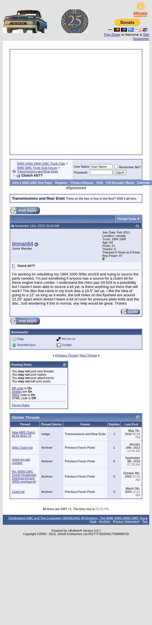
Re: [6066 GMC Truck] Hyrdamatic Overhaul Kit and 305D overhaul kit (24, 476)
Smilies (17, 391)
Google (66, 345)
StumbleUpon (26, 345)
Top (145, 521)
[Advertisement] (71, 102)
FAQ (99, 182)
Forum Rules (20, 405)
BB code (18, 388)
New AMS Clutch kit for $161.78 (23, 434)
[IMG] (15, 394)
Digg (20, 338)
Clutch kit (18, 491)
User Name (81, 166)
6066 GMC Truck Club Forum (37, 167)
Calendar (143, 182)
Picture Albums (82, 182)
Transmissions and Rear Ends (37, 171)
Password (80, 172)
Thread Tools (126, 218)
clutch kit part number (21, 461)
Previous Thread (66, 355)
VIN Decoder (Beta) (120, 182)
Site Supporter (141, 36)
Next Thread (88, 355)
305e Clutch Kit (22, 447)
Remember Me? (127, 167)
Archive (104, 521)
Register (61, 182)
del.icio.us (68, 338)
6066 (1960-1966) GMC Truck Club (41, 163)
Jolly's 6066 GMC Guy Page (32, 182)
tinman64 (22, 244)
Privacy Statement (126, 521)
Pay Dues (112, 34)
